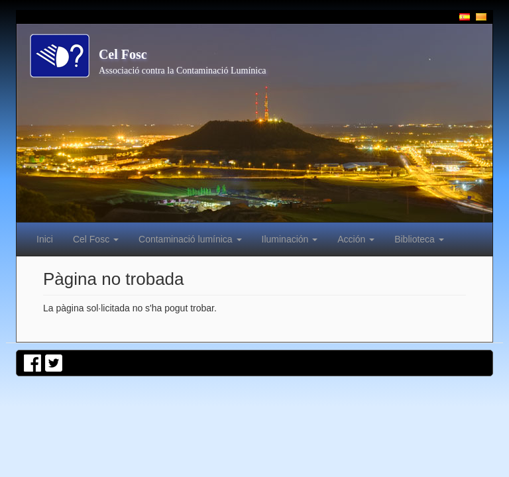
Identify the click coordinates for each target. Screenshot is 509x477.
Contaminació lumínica (190, 239)
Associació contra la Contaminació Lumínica (182, 71)
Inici (44, 239)
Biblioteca (419, 239)
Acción (355, 239)
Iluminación (290, 239)
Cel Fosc (123, 54)
